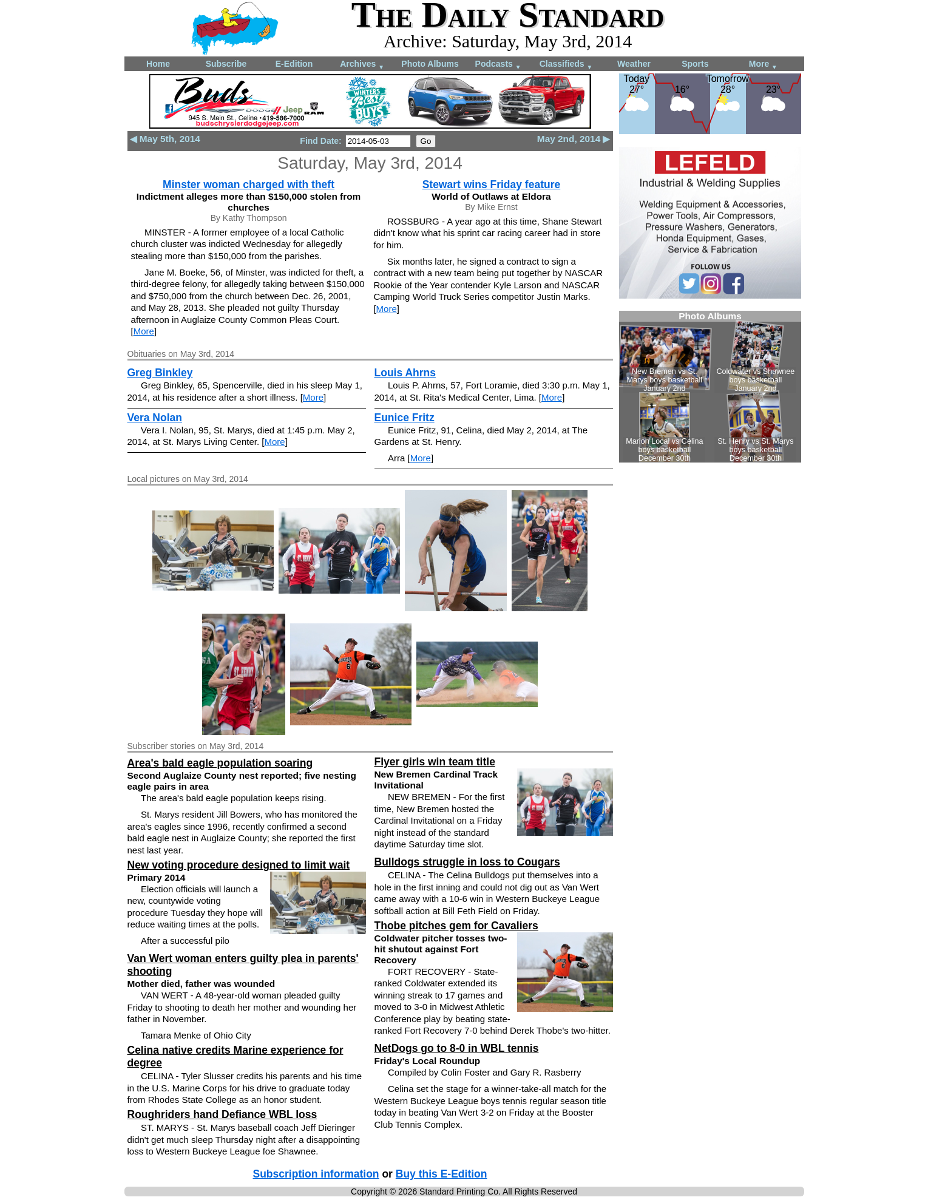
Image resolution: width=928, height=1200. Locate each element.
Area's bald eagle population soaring (220, 763)
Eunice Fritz (404, 418)
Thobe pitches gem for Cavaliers (456, 926)
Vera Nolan (154, 418)
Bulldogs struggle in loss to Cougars (467, 862)
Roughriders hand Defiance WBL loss (222, 1114)
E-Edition (294, 64)
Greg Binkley (160, 373)
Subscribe (226, 64)
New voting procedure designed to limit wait (238, 865)
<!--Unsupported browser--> (710, 387)
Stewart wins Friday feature (491, 184)
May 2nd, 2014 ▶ (574, 139)
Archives (362, 64)
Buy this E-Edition (441, 1174)
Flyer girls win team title (434, 762)
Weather (634, 64)
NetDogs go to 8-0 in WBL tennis (456, 1048)
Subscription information (316, 1174)
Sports (695, 64)
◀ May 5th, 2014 (165, 139)
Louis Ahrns (405, 373)
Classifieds (566, 64)
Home (158, 64)
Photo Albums (429, 64)
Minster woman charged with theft (248, 184)
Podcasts (498, 64)
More (763, 64)
